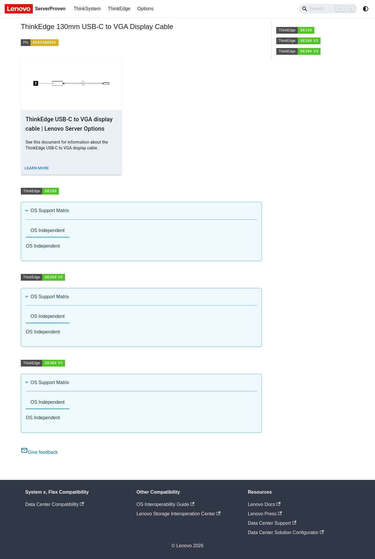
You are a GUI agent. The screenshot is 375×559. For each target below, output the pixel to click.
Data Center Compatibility (54, 504)
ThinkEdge (119, 8)
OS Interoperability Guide (166, 504)
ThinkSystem (87, 8)
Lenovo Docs (264, 504)
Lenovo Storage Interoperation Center (179, 513)
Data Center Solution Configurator (286, 532)
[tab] (47, 231)
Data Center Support (272, 523)
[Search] (328, 8)
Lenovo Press (265, 513)
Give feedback (39, 452)
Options (145, 8)
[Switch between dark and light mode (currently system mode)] (365, 8)
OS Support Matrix (49, 210)
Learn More (37, 168)
